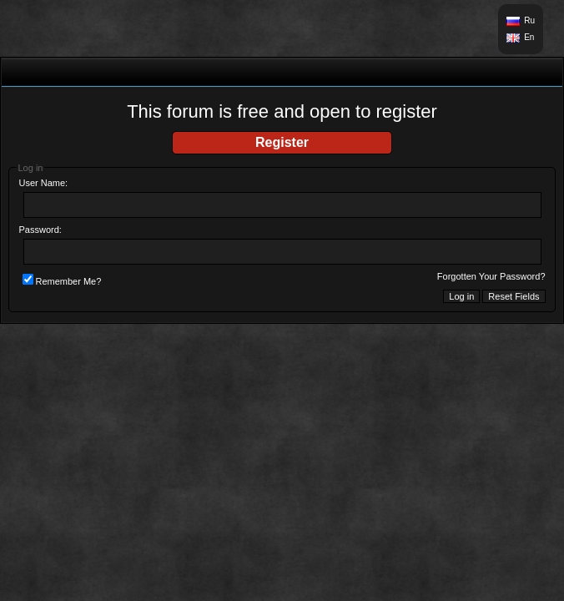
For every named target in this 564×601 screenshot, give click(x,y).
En (529, 37)
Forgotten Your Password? (491, 276)
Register (282, 142)
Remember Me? (62, 281)
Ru (529, 20)
